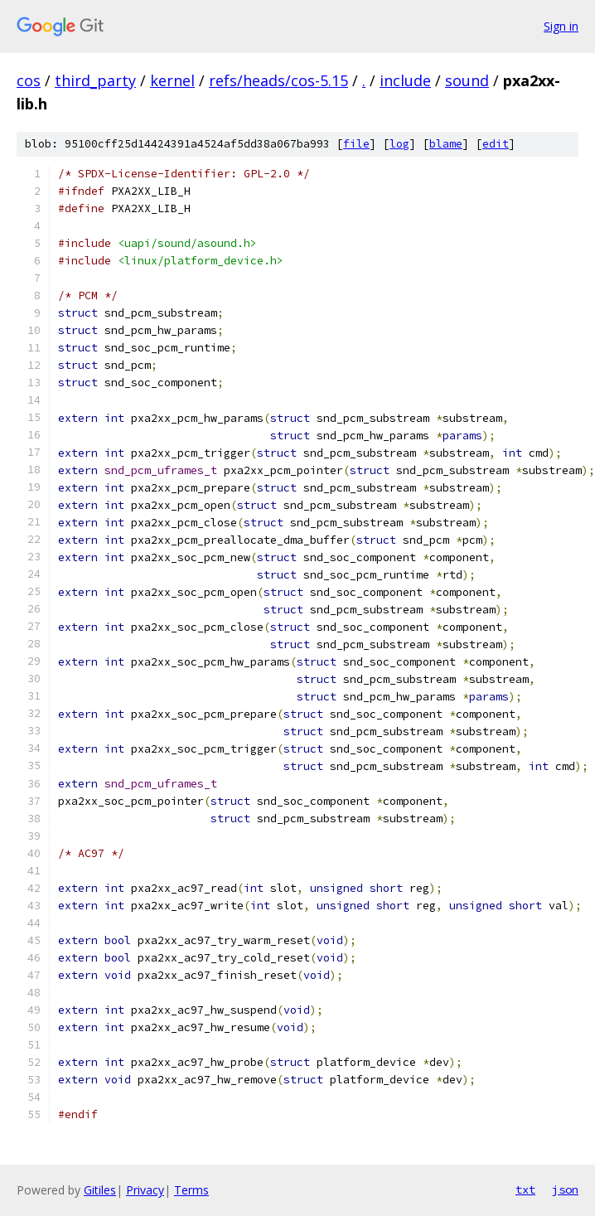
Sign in (561, 26)
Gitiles (100, 1190)
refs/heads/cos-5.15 (278, 80)
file (356, 144)
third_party (95, 80)
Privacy (145, 1190)
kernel (172, 80)
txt (525, 1189)
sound (467, 80)
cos (29, 80)
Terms (191, 1190)
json (565, 1189)
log (399, 144)
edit (495, 144)
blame (445, 144)
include (405, 80)
